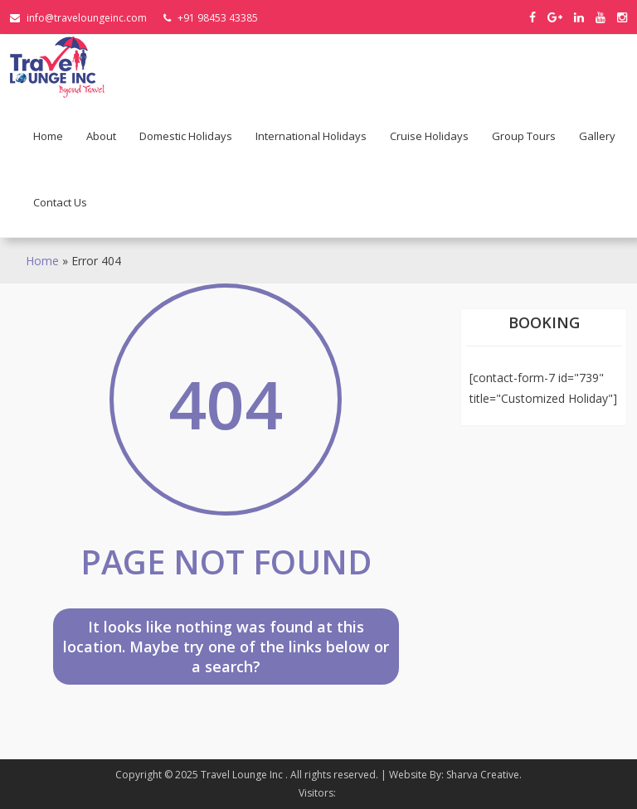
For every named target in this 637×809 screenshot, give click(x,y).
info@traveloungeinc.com (78, 18)
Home (48, 135)
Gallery (597, 135)
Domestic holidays (185, 135)
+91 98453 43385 (210, 18)
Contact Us (60, 202)
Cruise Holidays (429, 135)
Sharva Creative (482, 775)
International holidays (311, 135)
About (101, 135)
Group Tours (524, 135)
